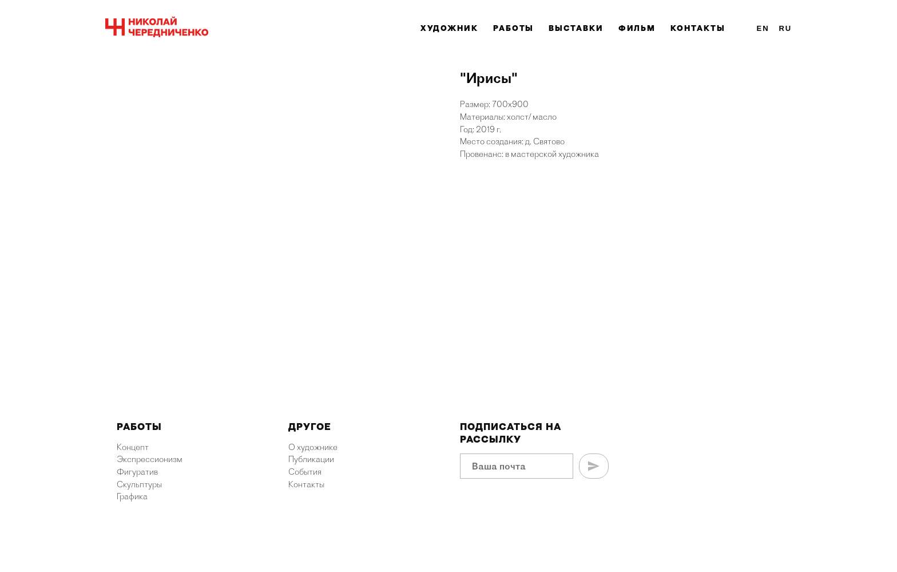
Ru (785, 28)
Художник (449, 28)
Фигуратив (137, 472)
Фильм (637, 28)
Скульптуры (139, 484)
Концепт (133, 447)
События (305, 472)
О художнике (313, 447)
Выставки (576, 28)
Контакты (697, 28)
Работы (513, 28)
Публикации (311, 459)
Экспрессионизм (149, 459)
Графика (132, 496)
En (763, 28)
